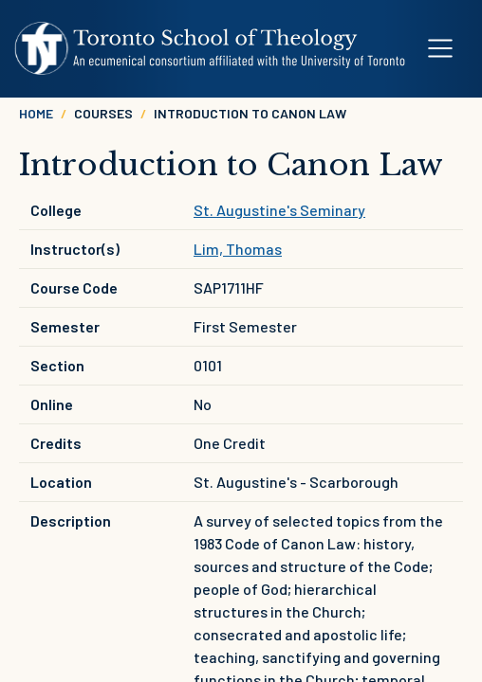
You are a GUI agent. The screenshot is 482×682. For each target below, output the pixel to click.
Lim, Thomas (238, 249)
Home (36, 113)
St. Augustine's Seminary (279, 210)
